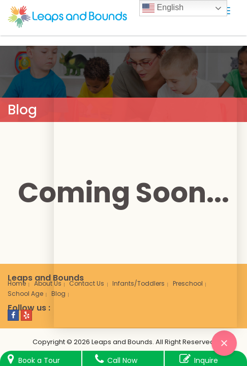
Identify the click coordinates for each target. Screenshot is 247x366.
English (162, 8)
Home (17, 283)
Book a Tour (39, 360)
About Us (47, 283)
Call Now (122, 360)
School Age (25, 293)
